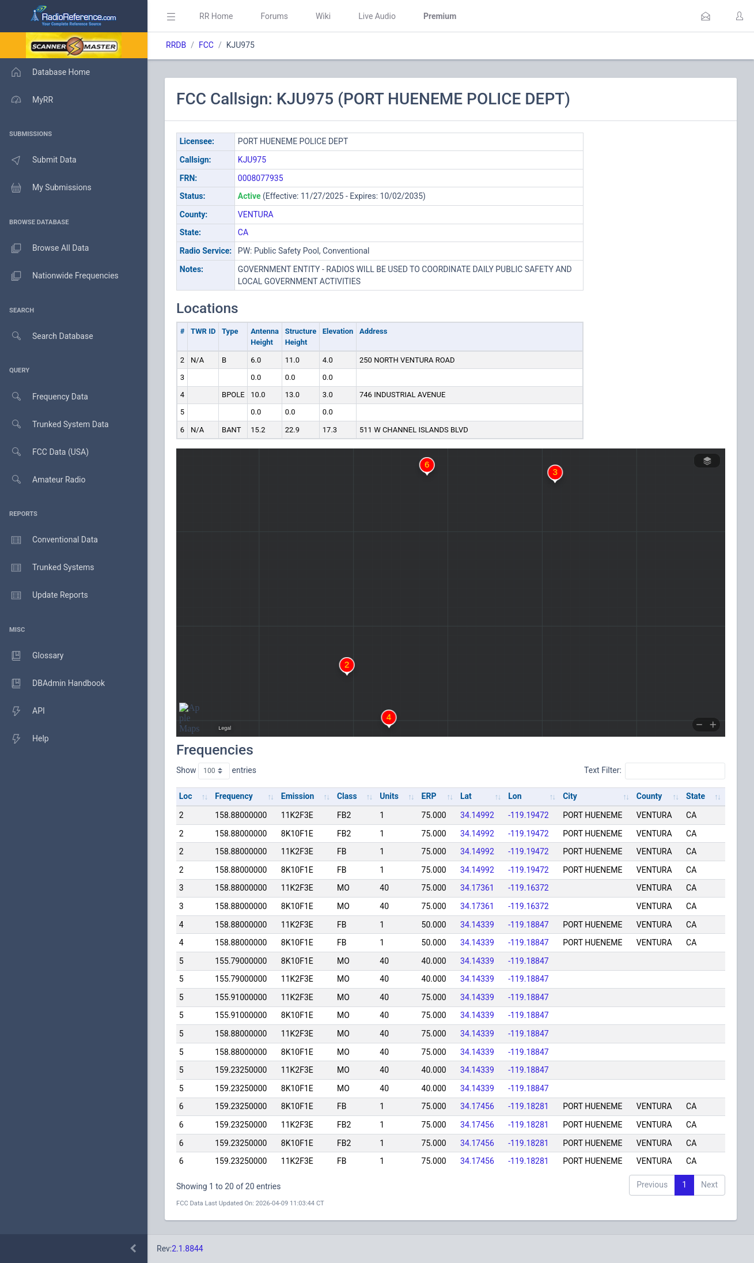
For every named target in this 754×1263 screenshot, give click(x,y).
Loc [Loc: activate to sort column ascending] (185, 796)
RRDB (176, 45)
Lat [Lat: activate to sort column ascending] (466, 796)
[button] (705, 16)
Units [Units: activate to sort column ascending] (389, 796)
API (22, 711)
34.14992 (477, 815)
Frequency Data (44, 397)
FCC (206, 45)
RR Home (216, 16)
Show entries (216, 771)
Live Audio (377, 16)
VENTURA (256, 214)
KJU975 (252, 159)
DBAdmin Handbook (52, 683)
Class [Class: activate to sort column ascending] (347, 796)
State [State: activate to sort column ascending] (695, 796)
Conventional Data (49, 540)
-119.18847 (528, 924)
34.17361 (477, 887)
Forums (274, 16)
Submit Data (38, 160)
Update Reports (44, 595)
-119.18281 (528, 1106)
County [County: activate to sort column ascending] (649, 796)
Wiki (323, 16)
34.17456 (477, 1106)
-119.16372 (528, 887)
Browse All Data (44, 248)
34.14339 (477, 924)
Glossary (31, 656)
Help (24, 739)
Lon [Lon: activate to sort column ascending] (514, 796)
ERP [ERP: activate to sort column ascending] (429, 796)
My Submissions (46, 188)
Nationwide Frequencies (59, 276)
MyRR (26, 100)
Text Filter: (654, 771)
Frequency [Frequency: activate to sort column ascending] (234, 796)
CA (243, 232)
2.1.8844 (187, 1248)
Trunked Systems (47, 568)
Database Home (45, 72)
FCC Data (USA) (44, 452)
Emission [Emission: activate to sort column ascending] (298, 796)
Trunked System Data (54, 424)
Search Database (46, 336)
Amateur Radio (43, 480)
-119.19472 (528, 815)
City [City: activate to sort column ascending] (570, 796)
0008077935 (260, 178)
